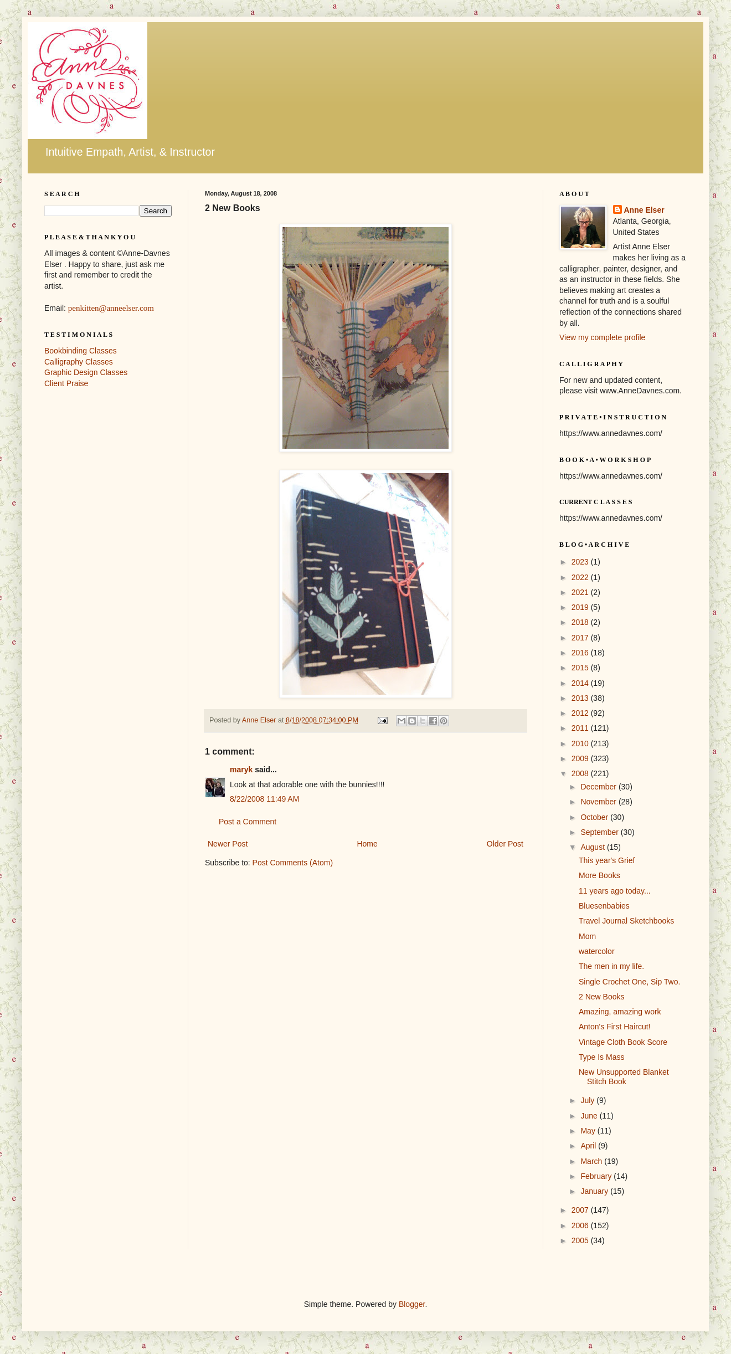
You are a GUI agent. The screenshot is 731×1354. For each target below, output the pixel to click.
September (600, 832)
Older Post (505, 843)
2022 (581, 577)
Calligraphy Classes (78, 361)
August (593, 847)
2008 (581, 773)
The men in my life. (611, 966)
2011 (581, 728)
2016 (581, 652)
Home (367, 843)
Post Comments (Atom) (293, 862)
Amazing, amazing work (620, 1011)
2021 (581, 592)
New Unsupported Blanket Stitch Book (624, 1077)
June (589, 1115)
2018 (581, 622)
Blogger (412, 1304)
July (588, 1100)
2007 (581, 1210)
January (595, 1191)
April (589, 1145)
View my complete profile (602, 337)
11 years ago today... (615, 890)
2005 (581, 1240)
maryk (241, 769)
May (588, 1130)
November (599, 801)
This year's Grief (607, 860)
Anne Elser (644, 210)
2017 (581, 637)
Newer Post (228, 843)
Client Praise (66, 383)
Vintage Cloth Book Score (623, 1042)
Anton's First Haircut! (615, 1026)
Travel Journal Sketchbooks (626, 920)
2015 (581, 667)
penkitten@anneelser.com (111, 308)
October (595, 817)
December (599, 786)
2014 (581, 683)
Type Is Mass (601, 1057)
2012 (581, 713)
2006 (581, 1225)
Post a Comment (247, 821)
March (592, 1161)
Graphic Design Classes (85, 372)
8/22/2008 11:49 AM (264, 798)
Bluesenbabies (604, 905)
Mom (587, 936)
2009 (581, 758)
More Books (599, 875)
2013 (581, 698)
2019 (581, 607)
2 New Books (601, 996)
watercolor (597, 951)
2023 (581, 561)
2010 (581, 743)
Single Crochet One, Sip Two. (629, 981)
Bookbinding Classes (80, 350)
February (597, 1176)
